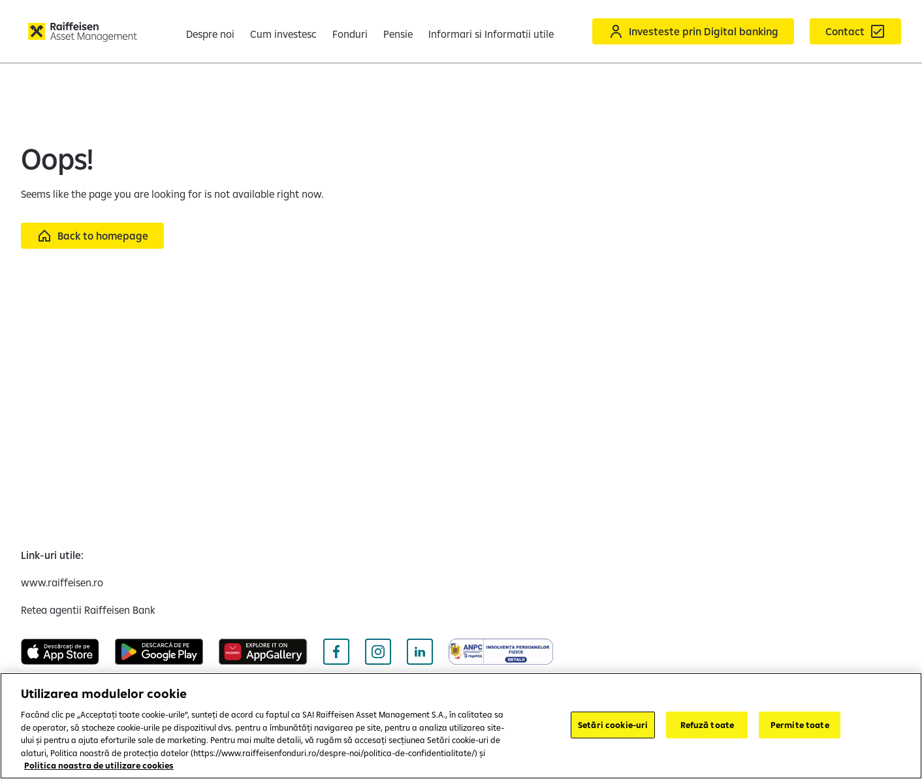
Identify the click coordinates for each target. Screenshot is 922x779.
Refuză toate (707, 724)
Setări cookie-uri (613, 724)
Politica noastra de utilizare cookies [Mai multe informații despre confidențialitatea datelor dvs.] (99, 765)
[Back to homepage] (92, 236)
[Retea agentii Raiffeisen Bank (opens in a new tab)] (88, 610)
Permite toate (800, 724)
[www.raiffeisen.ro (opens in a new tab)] (62, 582)
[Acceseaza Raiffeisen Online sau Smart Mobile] (693, 31)
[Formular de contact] (855, 31)
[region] (461, 726)
